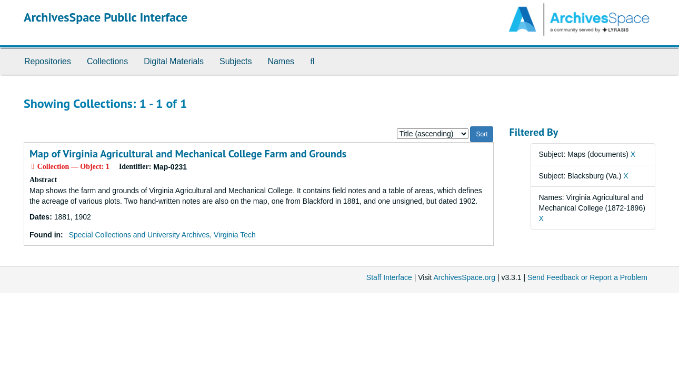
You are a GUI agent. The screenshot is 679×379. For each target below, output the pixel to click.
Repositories (47, 61)
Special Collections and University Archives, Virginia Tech (162, 235)
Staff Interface (389, 277)
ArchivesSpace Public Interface (105, 17)
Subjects (235, 61)
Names (280, 61)
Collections (107, 61)
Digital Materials (174, 61)
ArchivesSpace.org (464, 277)
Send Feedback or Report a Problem (587, 277)
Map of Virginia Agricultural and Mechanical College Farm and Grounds (187, 154)
